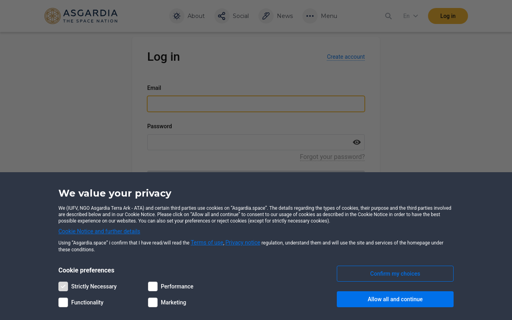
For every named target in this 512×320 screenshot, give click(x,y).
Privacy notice (243, 242)
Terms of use (207, 242)
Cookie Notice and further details (99, 231)
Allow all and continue (395, 299)
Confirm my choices (395, 273)
